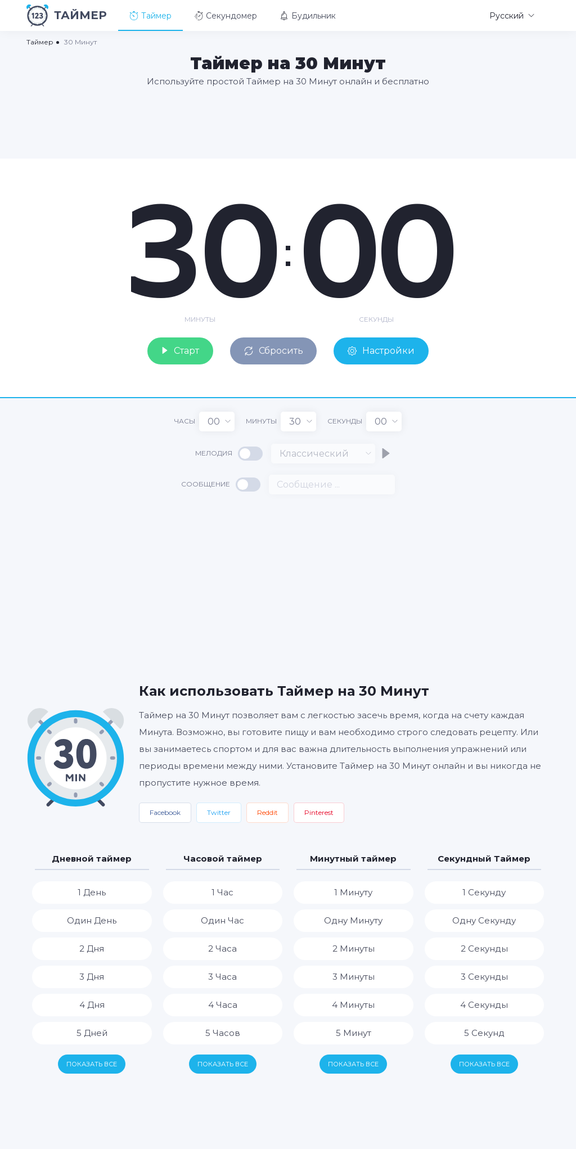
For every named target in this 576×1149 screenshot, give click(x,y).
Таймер (150, 16)
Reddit (267, 812)
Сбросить (274, 350)
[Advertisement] (288, 122)
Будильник (308, 16)
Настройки (382, 350)
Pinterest (319, 812)
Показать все (91, 1064)
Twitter (219, 812)
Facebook (165, 812)
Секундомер (225, 16)
